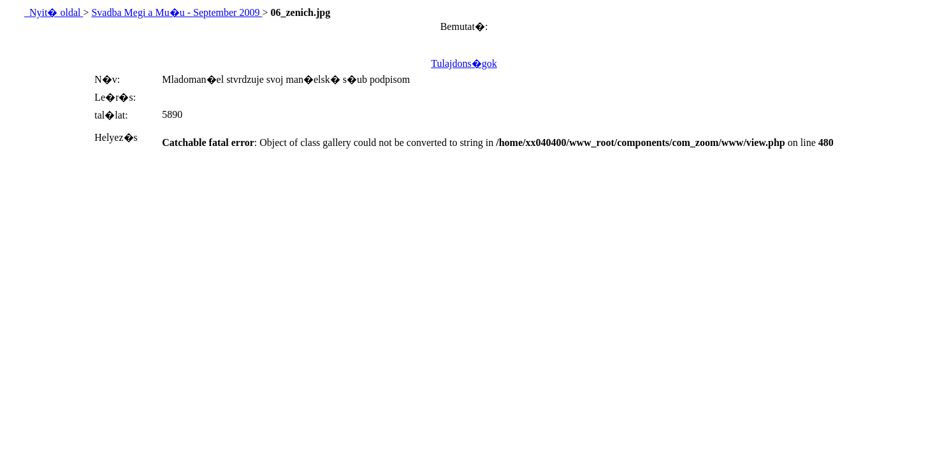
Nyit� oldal (53, 12)
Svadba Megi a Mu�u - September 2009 (176, 12)
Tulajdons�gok (464, 63)
